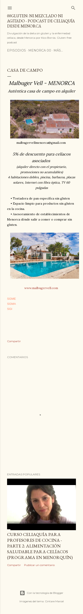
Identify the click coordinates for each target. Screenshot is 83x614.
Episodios (16, 50)
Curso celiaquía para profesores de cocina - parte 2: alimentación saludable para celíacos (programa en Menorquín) (40, 545)
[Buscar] (73, 7)
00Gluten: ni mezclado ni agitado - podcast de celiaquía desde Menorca (41, 21)
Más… (58, 50)
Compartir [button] (14, 341)
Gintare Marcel (54, 601)
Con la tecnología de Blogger (41, 593)
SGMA (11, 303)
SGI (9, 309)
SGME (11, 298)
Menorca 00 (39, 50)
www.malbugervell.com (41, 288)
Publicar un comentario (39, 565)
